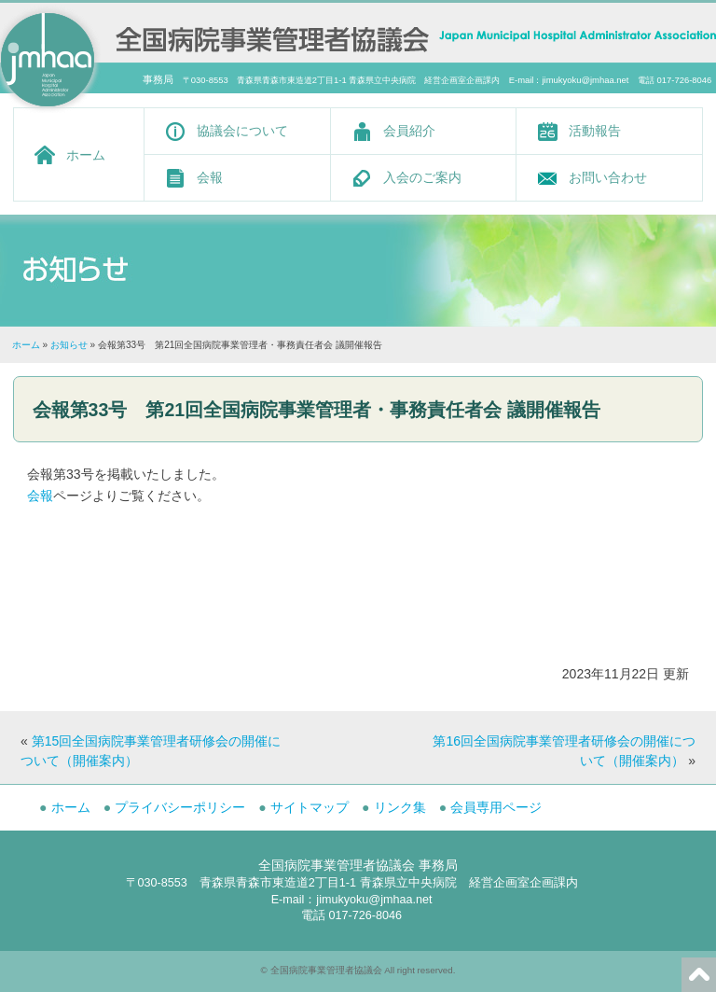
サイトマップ (309, 807)
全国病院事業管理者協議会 (326, 970)
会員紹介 (409, 130)
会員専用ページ (496, 807)
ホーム (85, 154)
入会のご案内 (422, 177)
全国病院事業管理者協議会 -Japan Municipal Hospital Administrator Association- (272, 37)
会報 (210, 177)
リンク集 (400, 807)
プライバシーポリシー (180, 807)
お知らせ (69, 345)
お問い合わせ (608, 177)
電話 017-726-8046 (351, 915)
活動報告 (595, 130)
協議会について (242, 130)
